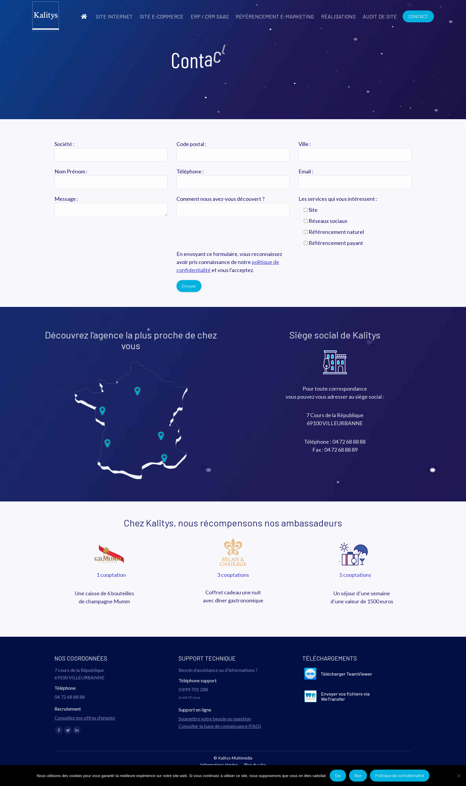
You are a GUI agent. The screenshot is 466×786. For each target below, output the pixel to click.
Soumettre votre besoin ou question (215, 718)
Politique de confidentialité (399, 775)
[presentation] (99, 261)
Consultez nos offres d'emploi (84, 717)
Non (358, 775)
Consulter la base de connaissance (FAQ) (220, 726)
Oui (338, 775)
